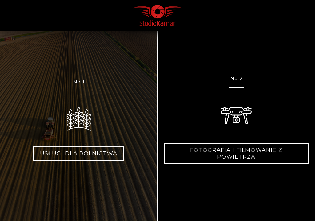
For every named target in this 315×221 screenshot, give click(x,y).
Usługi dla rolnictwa (78, 153)
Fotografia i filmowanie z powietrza (236, 153)
